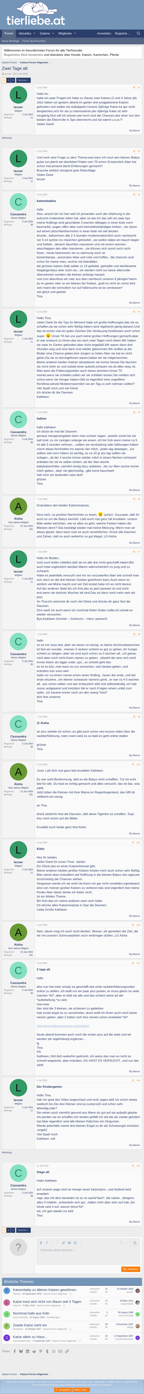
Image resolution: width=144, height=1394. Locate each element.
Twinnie (16, 1294)
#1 (139, 87)
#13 (138, 963)
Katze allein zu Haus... (30, 1337)
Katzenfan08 (127, 1304)
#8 (139, 634)
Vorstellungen (53, 1317)
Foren (9, 33)
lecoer (8, 73)
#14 (138, 1080)
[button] (34, 34)
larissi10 (17, 1305)
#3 (139, 194)
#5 (139, 412)
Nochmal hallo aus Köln (31, 1313)
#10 (138, 764)
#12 (138, 925)
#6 (139, 499)
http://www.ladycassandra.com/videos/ (63, 1026)
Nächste (22, 80)
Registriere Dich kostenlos (23, 55)
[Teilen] (134, 88)
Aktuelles (25, 33)
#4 (139, 311)
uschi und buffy (20, 1317)
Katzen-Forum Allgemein (55, 1294)
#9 (139, 716)
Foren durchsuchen (34, 41)
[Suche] (138, 34)
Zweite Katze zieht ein (30, 1325)
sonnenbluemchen (22, 1341)
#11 (138, 842)
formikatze (18, 1329)
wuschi (129, 1292)
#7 (139, 552)
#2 (139, 151)
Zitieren (136, 130)
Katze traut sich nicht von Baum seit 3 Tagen (47, 1302)
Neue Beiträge (10, 41)
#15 (138, 1166)
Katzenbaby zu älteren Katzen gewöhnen (44, 1290)
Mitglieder (65, 33)
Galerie (45, 33)
